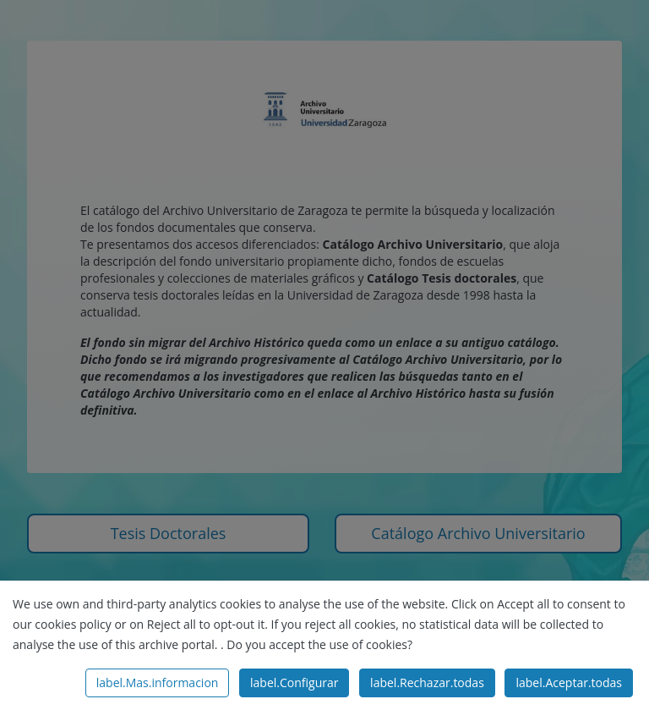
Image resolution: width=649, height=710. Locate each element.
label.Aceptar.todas (568, 682)
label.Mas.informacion (157, 682)
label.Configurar (294, 682)
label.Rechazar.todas (427, 682)
